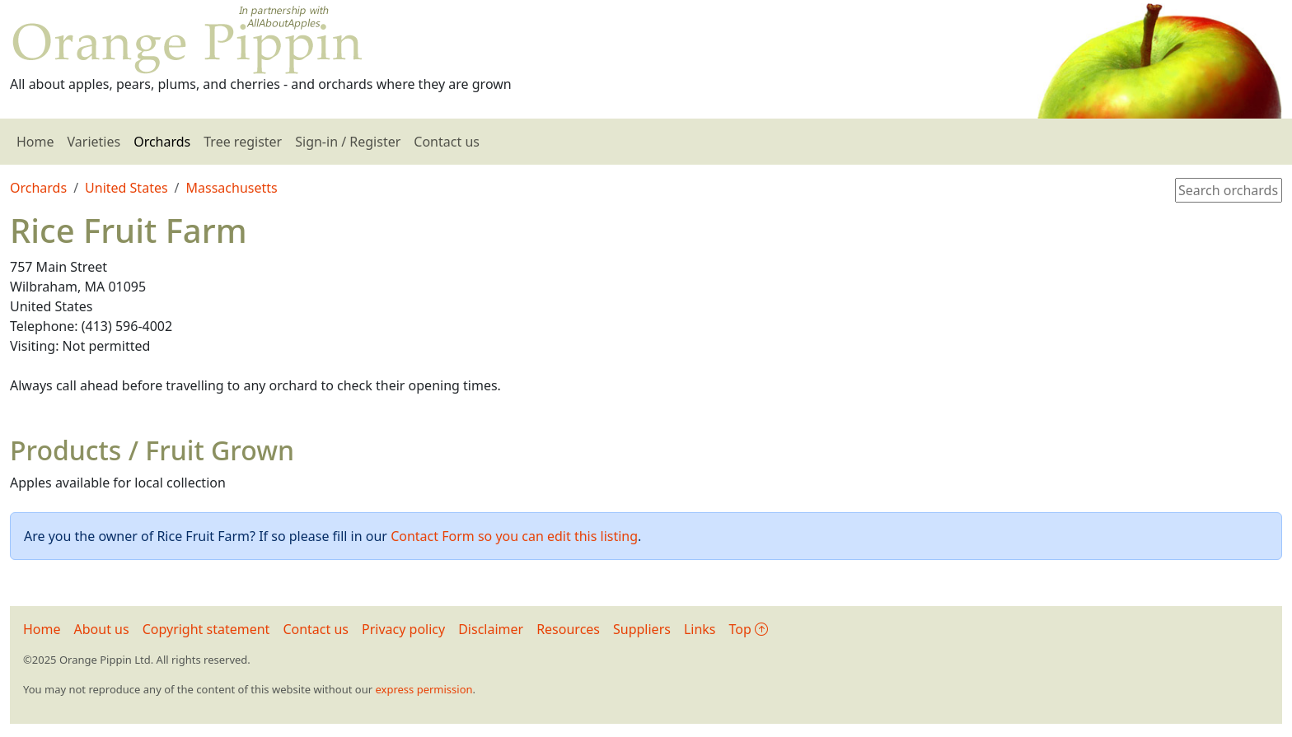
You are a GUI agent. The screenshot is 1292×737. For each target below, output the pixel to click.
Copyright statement (206, 629)
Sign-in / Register (347, 142)
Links (700, 629)
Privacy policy (403, 629)
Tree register (243, 142)
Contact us (447, 142)
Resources (568, 629)
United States (126, 188)
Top (748, 629)
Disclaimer (490, 629)
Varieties (94, 142)
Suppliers (642, 629)
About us (101, 629)
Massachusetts (232, 188)
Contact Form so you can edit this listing (514, 536)
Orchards (161, 142)
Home (35, 142)
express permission (423, 689)
